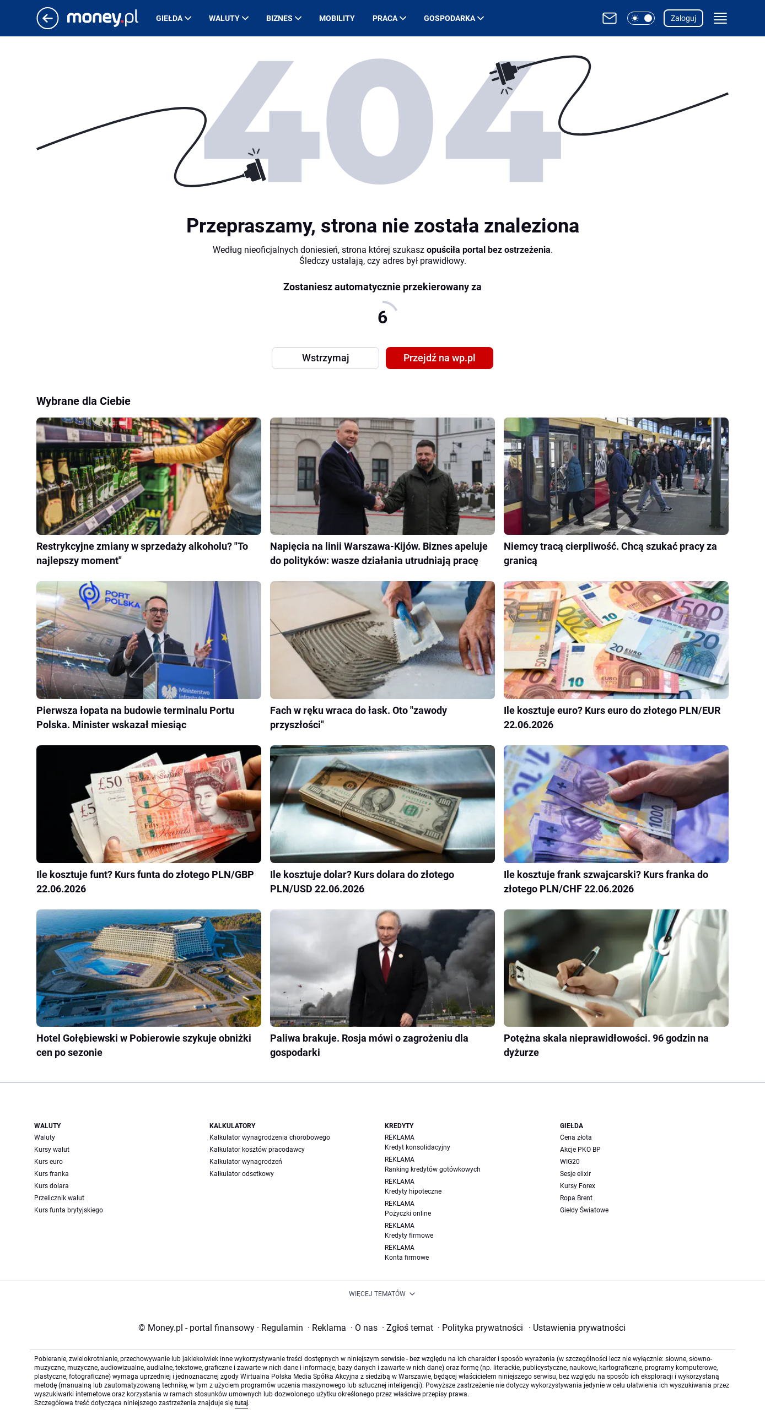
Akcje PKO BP (580, 1149)
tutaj (241, 1403)
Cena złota (576, 1137)
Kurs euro (48, 1162)
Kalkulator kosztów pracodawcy (257, 1149)
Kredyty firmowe (409, 1235)
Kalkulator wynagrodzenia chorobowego (269, 1137)
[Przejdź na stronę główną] (47, 26)
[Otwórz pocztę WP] (609, 18)
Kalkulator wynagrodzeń (245, 1162)
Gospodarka (449, 18)
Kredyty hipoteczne (413, 1191)
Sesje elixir (575, 1174)
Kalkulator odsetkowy (241, 1174)
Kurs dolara (51, 1186)
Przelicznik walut (59, 1198)
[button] (641, 18)
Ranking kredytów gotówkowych (433, 1169)
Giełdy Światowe (584, 1210)
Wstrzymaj (325, 358)
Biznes (279, 18)
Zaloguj (683, 18)
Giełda (169, 18)
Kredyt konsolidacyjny (417, 1147)
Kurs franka (51, 1174)
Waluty (224, 18)
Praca (385, 18)
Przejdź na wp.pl (439, 358)
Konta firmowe (407, 1257)
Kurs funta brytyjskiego (68, 1210)
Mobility (337, 18)
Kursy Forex (577, 1186)
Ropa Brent (576, 1198)
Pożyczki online (408, 1213)
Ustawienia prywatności (577, 1328)
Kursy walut (51, 1149)
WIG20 (570, 1162)
